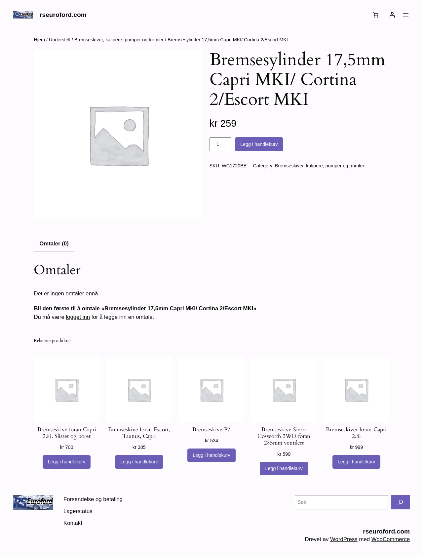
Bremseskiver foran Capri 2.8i (356, 433)
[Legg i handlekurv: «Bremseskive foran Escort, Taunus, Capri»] (139, 462)
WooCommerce (390, 539)
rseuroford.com (63, 14)
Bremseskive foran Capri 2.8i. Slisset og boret (66, 433)
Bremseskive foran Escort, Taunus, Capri (139, 433)
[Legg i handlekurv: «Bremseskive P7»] (211, 455)
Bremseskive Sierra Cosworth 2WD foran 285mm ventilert (283, 436)
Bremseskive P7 (211, 429)
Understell (59, 39)
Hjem (39, 39)
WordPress (344, 539)
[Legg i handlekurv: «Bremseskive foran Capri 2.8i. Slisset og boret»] (67, 462)
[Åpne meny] (406, 15)
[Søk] (400, 502)
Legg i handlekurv (259, 144)
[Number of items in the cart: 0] (376, 15)
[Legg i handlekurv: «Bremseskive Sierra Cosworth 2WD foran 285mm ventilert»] (284, 469)
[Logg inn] (392, 15)
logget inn (78, 317)
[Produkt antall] (220, 144)
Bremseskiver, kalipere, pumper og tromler (119, 39)
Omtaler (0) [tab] (54, 243)
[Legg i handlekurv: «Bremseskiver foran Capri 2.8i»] (356, 462)
